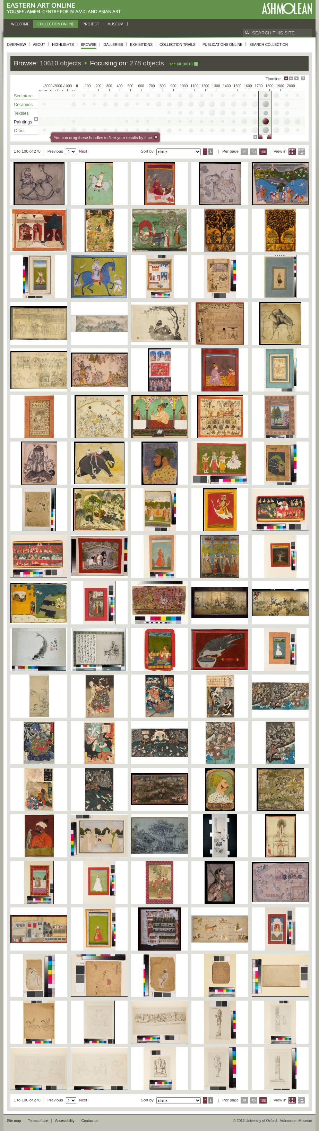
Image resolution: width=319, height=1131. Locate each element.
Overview (16, 45)
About (39, 45)
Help (303, 78)
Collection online (55, 24)
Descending (210, 151)
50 (254, 152)
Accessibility (65, 1121)
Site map (14, 1121)
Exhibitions (141, 45)
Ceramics (23, 104)
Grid (292, 151)
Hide (296, 78)
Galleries (113, 45)
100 (263, 152)
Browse (89, 45)
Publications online (222, 45)
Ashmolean (287, 8)
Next (83, 151)
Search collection (268, 45)
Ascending (205, 151)
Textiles (21, 113)
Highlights (63, 45)
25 (244, 152)
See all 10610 (180, 64)
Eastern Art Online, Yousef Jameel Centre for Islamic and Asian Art (65, 8)
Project (91, 24)
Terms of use (38, 1121)
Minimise (291, 78)
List (301, 151)
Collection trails (178, 45)
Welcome (20, 24)
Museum (115, 24)
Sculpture (23, 95)
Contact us (89, 1121)
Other (19, 130)
